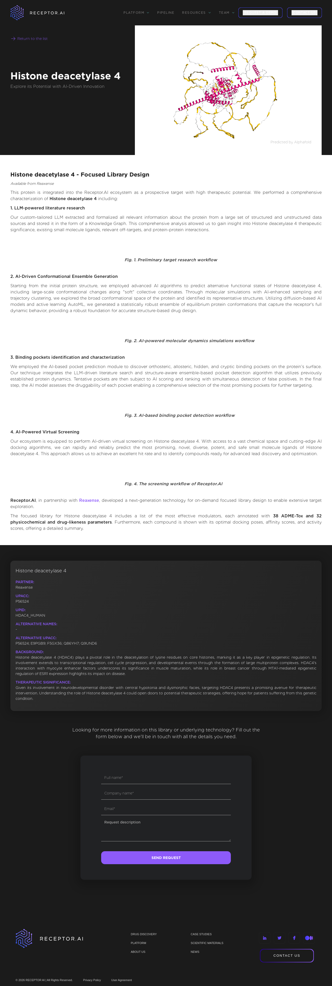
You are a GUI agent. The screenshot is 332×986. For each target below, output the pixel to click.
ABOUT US (138, 951)
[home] (44, 12)
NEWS (195, 951)
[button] (136, 12)
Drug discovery (144, 934)
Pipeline (165, 13)
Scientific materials (207, 943)
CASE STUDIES (201, 934)
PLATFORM (138, 943)
